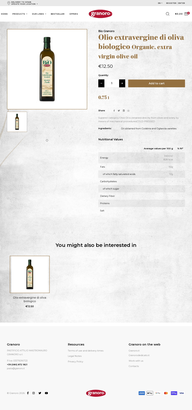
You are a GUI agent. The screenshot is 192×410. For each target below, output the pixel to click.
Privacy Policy (75, 361)
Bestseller (58, 14)
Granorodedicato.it (139, 355)
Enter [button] (181, 3)
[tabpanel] (17, 123)
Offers (73, 14)
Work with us (136, 360)
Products (19, 14)
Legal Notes (74, 356)
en (159, 3)
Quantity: (103, 75)
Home (4, 14)
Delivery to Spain (23, 3)
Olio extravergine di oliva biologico (29, 299)
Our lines (38, 14)
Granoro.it (134, 350)
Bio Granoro (106, 31)
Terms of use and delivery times (85, 350)
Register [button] (171, 3)
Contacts (134, 366)
